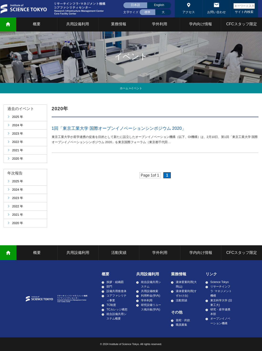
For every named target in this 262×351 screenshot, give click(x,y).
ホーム (124, 88)
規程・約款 (183, 320)
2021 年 (17, 150)
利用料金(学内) (150, 295)
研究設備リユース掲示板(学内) (151, 307)
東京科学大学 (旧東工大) (221, 303)
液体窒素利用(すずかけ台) (186, 293)
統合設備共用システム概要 (116, 316)
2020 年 (17, 158)
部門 (109, 286)
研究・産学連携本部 (220, 312)
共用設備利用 (77, 24)
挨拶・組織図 (115, 282)
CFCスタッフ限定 (241, 24)
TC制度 (111, 305)
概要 (36, 24)
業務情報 (118, 24)
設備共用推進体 (116, 291)
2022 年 (17, 142)
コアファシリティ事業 (116, 298)
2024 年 (17, 125)
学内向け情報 (200, 24)
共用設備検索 (149, 291)
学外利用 (159, 24)
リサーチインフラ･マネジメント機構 (221, 291)
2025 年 (17, 117)
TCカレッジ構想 (116, 309)
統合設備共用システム (151, 284)
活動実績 (118, 253)
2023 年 (17, 133)
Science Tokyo (219, 282)
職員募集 (181, 324)
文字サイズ (130, 12)
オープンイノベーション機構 (220, 321)
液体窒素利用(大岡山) (186, 284)
